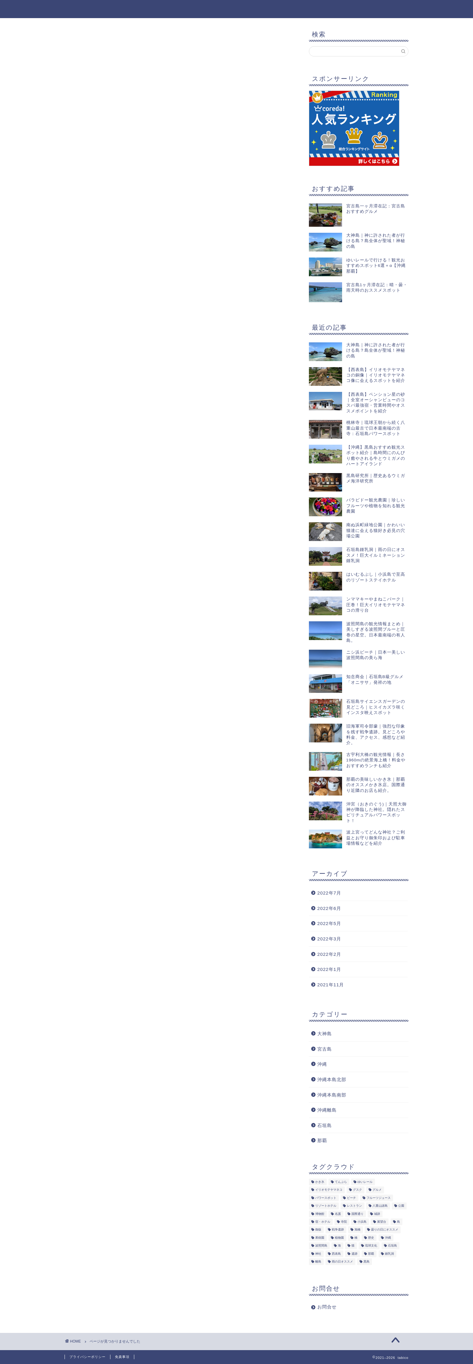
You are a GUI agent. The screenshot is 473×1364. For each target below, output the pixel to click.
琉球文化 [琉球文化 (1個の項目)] (371, 1245)
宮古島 (324, 1049)
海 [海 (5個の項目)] (339, 1245)
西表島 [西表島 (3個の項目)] (336, 1253)
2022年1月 (329, 969)
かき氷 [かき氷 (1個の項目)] (319, 1182)
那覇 (322, 1140)
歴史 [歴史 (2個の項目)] (371, 1237)
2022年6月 (329, 908)
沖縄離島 (327, 1110)
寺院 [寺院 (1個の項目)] (344, 1222)
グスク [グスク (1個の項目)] (357, 1190)
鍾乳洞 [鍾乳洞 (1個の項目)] (389, 1253)
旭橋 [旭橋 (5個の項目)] (357, 1229)
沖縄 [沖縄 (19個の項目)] (388, 1237)
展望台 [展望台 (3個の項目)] (381, 1222)
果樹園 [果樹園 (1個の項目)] (319, 1237)
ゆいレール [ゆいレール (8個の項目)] (365, 1182)
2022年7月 (329, 892)
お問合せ (327, 1307)
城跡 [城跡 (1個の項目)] (377, 1213)
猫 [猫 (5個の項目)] (352, 1245)
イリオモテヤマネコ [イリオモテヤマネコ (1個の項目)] (328, 1190)
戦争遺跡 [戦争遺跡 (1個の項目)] (338, 1229)
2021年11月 (330, 984)
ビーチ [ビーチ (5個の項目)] (351, 1197)
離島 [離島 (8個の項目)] (318, 1261)
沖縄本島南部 (331, 1094)
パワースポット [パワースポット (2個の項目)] (325, 1197)
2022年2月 (329, 954)
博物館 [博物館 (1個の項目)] (319, 1213)
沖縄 (94, 302)
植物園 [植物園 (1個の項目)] (339, 1237)
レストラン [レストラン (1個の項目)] (354, 1206)
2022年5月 (329, 923)
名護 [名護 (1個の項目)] (338, 1213)
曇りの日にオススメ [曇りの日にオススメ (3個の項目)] (384, 1229)
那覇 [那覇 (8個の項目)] (371, 1253)
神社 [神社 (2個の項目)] (318, 1253)
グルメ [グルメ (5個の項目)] (377, 1190)
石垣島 (324, 1125)
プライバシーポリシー (87, 1357)
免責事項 (122, 1357)
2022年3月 (329, 938)
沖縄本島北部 (331, 1079)
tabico (74, 9)
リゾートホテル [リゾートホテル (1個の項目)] (325, 1206)
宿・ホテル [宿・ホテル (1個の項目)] (322, 1222)
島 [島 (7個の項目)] (398, 1222)
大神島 (96, 294)
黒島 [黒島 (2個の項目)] (366, 1261)
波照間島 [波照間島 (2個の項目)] (321, 1245)
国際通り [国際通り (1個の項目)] (357, 1213)
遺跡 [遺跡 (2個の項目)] (354, 1253)
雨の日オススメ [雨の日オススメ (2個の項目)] (342, 1261)
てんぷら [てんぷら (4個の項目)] (341, 1182)
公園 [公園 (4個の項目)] (401, 1206)
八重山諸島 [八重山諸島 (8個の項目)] (380, 1206)
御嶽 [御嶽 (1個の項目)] (318, 1229)
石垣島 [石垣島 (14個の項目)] (392, 1245)
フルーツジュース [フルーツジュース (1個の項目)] (379, 1197)
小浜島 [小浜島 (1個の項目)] (362, 1222)
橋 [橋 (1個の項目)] (355, 1237)
